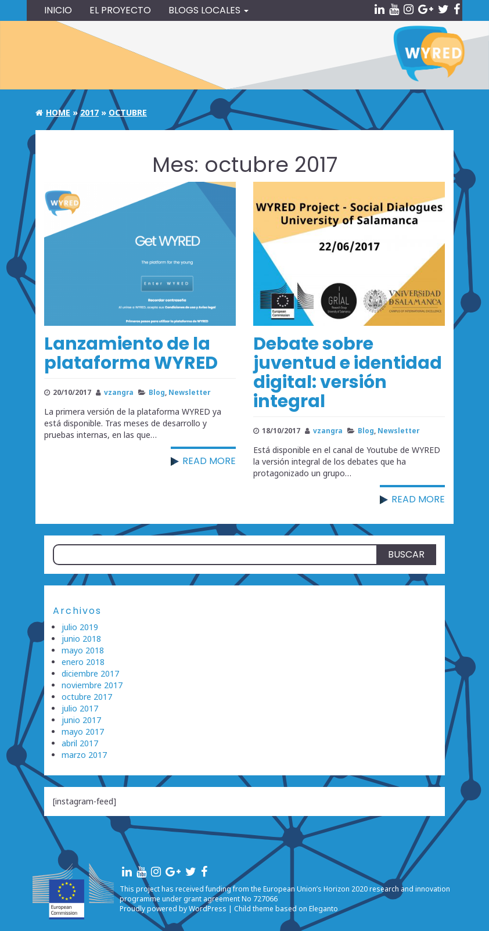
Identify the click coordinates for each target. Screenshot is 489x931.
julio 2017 (80, 708)
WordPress (207, 909)
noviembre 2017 (92, 685)
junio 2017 (81, 719)
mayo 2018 (83, 650)
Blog (157, 392)
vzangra (119, 392)
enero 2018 (83, 661)
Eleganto (323, 909)
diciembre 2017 (90, 673)
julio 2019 (80, 626)
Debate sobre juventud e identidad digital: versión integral (347, 373)
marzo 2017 (84, 754)
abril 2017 (80, 743)
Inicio (58, 10)
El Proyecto (120, 10)
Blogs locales (208, 10)
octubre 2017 (87, 696)
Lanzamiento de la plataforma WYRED (131, 353)
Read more (209, 461)
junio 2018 (81, 638)
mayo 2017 (83, 731)
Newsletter (189, 392)
